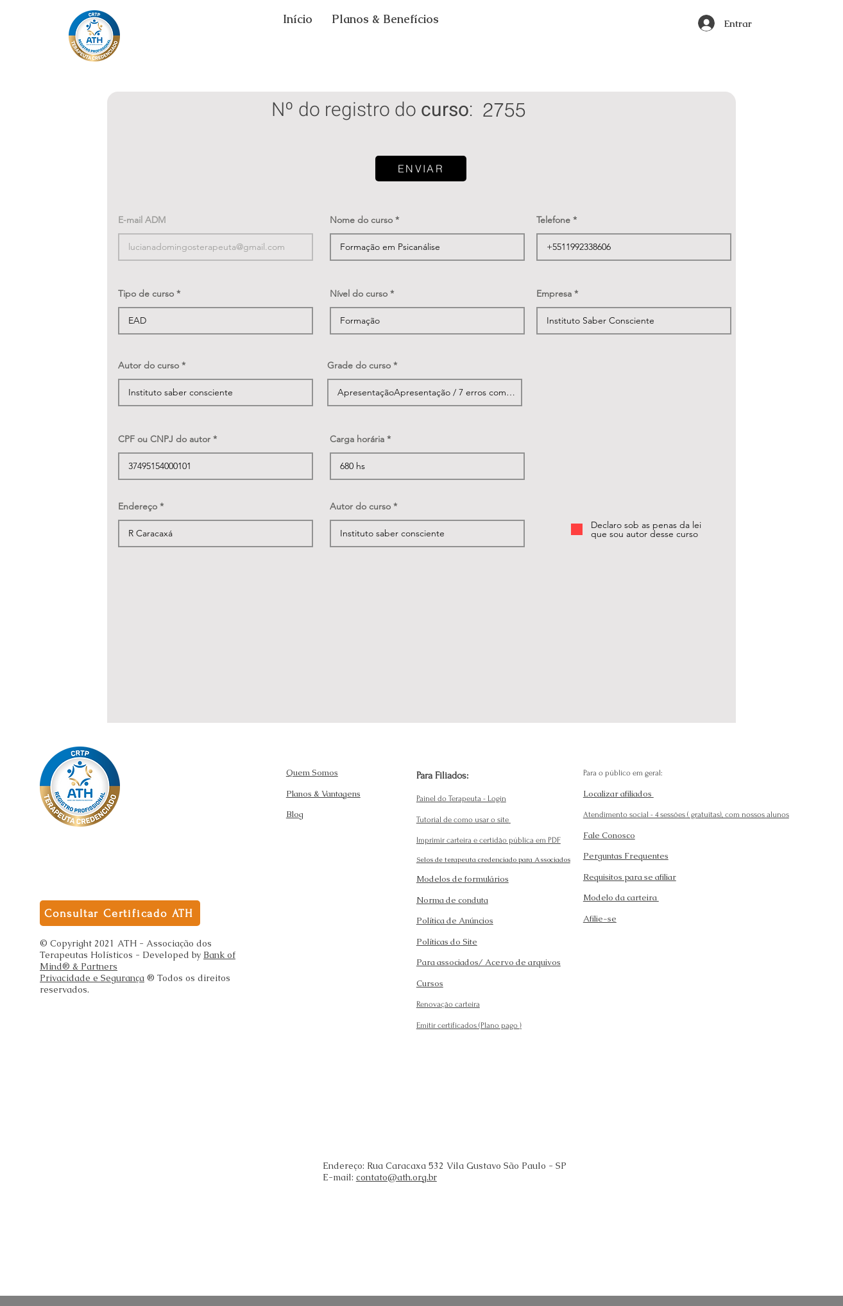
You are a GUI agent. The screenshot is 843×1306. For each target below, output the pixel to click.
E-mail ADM (142, 219)
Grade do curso (359, 365)
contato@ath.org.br (396, 1177)
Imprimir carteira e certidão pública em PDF (488, 840)
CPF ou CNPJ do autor (164, 438)
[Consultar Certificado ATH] (120, 913)
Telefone (553, 219)
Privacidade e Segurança (92, 978)
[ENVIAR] (420, 168)
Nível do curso (358, 293)
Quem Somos (312, 772)
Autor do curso (148, 365)
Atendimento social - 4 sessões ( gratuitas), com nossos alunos (686, 814)
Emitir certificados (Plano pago (468, 1025)
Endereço (137, 506)
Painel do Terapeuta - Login (461, 798)
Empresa (554, 293)
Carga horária (357, 438)
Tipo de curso (146, 293)
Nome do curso (361, 219)
